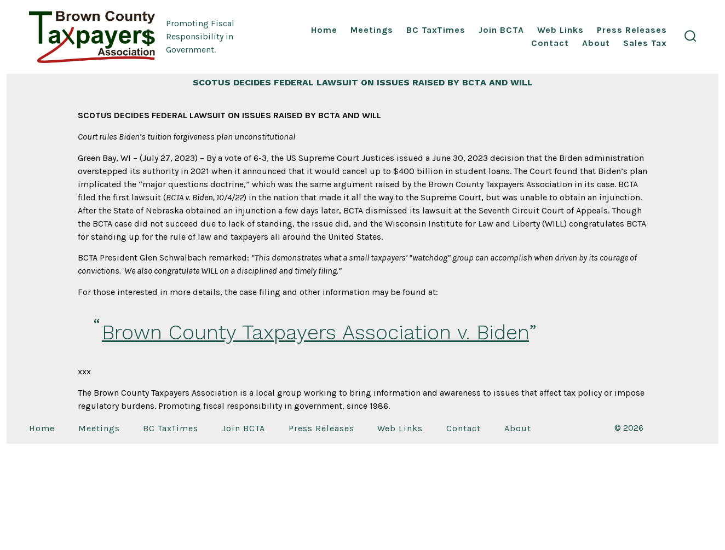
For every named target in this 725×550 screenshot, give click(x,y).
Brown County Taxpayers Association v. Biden (315, 332)
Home (324, 30)
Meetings (371, 30)
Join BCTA (501, 30)
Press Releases (632, 30)
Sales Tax (645, 43)
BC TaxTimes (435, 30)
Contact (550, 43)
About (596, 43)
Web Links (560, 30)
